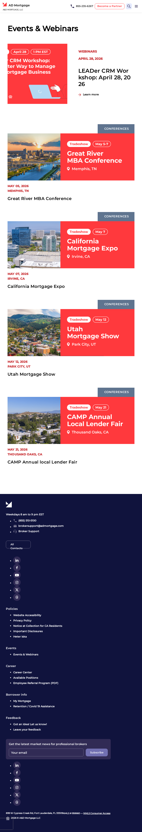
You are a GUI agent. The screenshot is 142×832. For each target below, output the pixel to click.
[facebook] (17, 567)
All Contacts (16, 545)
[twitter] (17, 589)
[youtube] (17, 575)
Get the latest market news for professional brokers (48, 744)
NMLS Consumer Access (96, 813)
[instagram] (17, 582)
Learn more (91, 94)
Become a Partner (109, 6)
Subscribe (97, 752)
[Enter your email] (46, 752)
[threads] (17, 597)
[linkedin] (17, 560)
